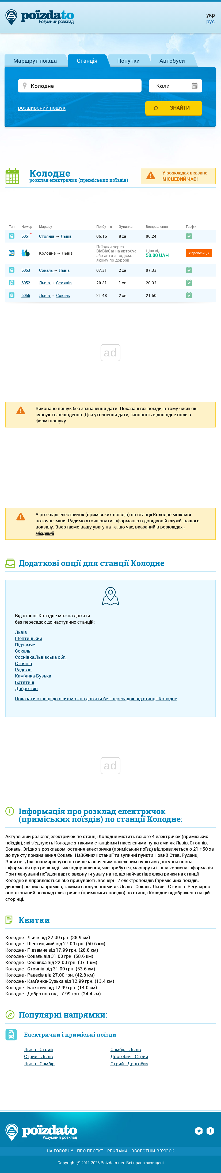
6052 (25, 283)
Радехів (23, 670)
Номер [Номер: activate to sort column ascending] (26, 227)
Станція (87, 60)
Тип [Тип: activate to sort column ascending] (11, 227)
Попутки (128, 60)
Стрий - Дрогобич (129, 1064)
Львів (66, 236)
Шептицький (28, 639)
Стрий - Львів (38, 1057)
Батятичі (24, 682)
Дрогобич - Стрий (129, 1057)
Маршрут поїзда (35, 60)
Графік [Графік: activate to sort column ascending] (191, 227)
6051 (25, 236)
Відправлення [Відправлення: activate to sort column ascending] (157, 227)
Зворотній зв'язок (152, 1151)
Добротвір (26, 689)
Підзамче (25, 645)
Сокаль (46, 270)
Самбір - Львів (125, 1050)
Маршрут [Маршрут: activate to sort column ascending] (46, 227)
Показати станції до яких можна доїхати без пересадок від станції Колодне (96, 699)
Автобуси (172, 60)
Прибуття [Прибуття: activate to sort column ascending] (104, 227)
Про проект (90, 1151)
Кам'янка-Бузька (33, 676)
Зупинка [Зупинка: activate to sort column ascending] (125, 227)
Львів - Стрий (38, 1050)
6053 (25, 270)
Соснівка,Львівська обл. (41, 657)
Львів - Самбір (39, 1064)
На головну (60, 1151)
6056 (25, 296)
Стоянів (47, 236)
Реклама (117, 1151)
